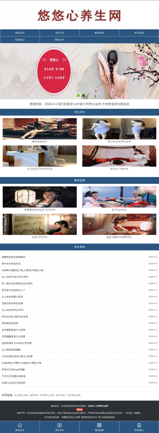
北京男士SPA (21, 395)
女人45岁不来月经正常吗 (15, 276)
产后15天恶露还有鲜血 (14, 376)
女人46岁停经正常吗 (12, 310)
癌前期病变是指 (10, 323)
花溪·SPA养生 (40, 237)
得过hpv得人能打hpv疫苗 (15, 316)
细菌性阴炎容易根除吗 (13, 257)
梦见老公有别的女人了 (13, 290)
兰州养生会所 (74, 395)
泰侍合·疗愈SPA (119, 168)
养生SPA (59, 33)
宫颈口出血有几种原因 (13, 382)
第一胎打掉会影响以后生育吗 (17, 283)
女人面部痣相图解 (11, 349)
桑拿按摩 (99, 33)
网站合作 (59, 40)
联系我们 (20, 40)
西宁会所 (60, 395)
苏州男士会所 (47, 395)
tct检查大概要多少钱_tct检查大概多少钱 (22, 270)
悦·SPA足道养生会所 (119, 141)
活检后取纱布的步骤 (12, 303)
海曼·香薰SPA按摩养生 (119, 237)
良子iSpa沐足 (119, 209)
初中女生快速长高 (11, 263)
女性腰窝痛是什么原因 (13, 329)
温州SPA (34, 395)
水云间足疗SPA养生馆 (39, 168)
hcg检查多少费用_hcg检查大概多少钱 (21, 363)
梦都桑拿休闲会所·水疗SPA (39, 209)
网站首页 (20, 33)
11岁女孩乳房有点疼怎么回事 (17, 356)
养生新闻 (139, 33)
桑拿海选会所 (39, 141)
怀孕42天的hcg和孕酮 (13, 369)
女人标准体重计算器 (12, 296)
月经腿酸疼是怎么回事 (13, 336)
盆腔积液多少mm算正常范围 (17, 343)
